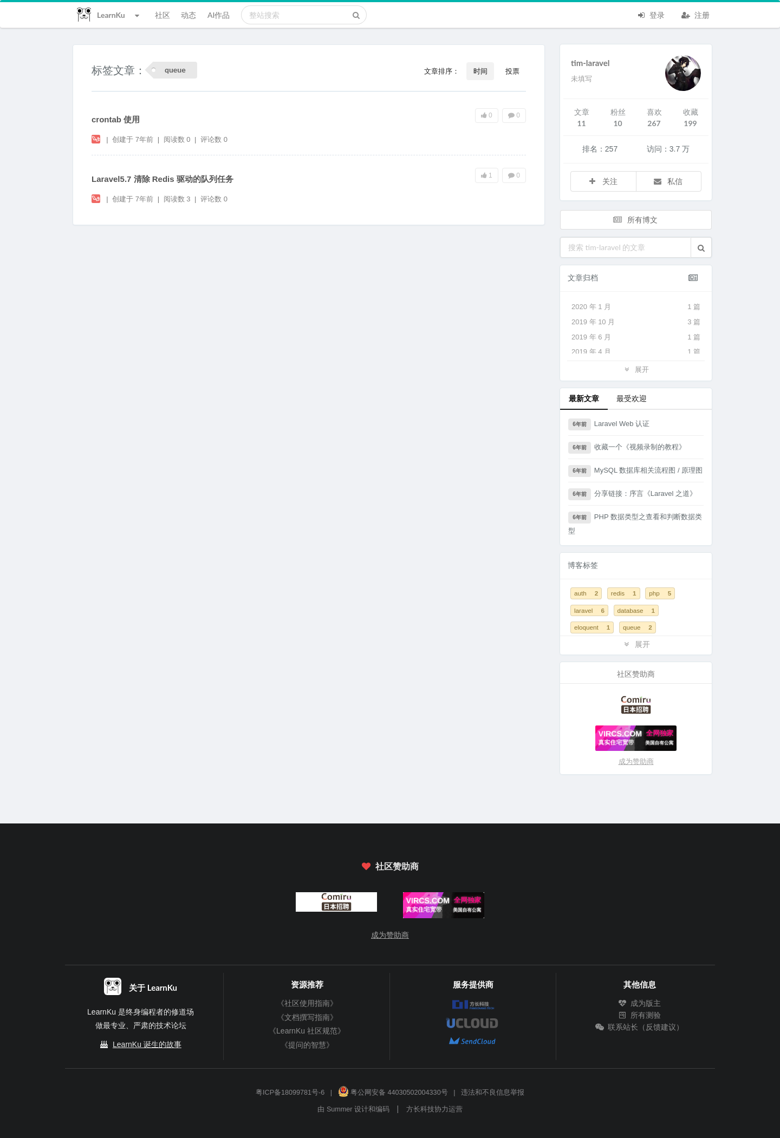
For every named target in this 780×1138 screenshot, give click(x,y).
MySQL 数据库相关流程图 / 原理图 (635, 471)
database (636, 610)
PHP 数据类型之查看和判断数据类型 (635, 523)
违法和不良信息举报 (492, 1092)
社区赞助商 (390, 866)
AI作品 (218, 14)
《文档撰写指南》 (307, 1017)
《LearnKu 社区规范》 (307, 1030)
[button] (701, 247)
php (660, 593)
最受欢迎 (631, 398)
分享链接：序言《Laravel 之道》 (632, 494)
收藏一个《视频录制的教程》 (627, 448)
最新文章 (584, 398)
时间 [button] (480, 71)
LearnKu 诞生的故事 (147, 1044)
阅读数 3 (178, 199)
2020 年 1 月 (635, 307)
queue (637, 627)
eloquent (592, 627)
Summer (340, 1109)
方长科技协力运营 (434, 1109)
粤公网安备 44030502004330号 (393, 1092)
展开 (636, 369)
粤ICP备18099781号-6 (290, 1092)
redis (623, 593)
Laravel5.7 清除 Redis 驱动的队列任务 (162, 179)
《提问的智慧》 (307, 1045)
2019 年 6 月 (635, 337)
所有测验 (639, 1015)
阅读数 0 (178, 139)
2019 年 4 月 (635, 352)
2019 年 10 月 (635, 322)
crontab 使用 (116, 119)
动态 (188, 14)
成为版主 (639, 1003)
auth (586, 593)
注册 (695, 14)
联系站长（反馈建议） (639, 1027)
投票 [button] (512, 71)
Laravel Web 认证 (608, 424)
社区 (162, 14)
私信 (667, 181)
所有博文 (635, 219)
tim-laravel (590, 63)
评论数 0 (213, 139)
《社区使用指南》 (307, 1003)
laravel (589, 610)
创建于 (132, 139)
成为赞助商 (636, 761)
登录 (650, 14)
